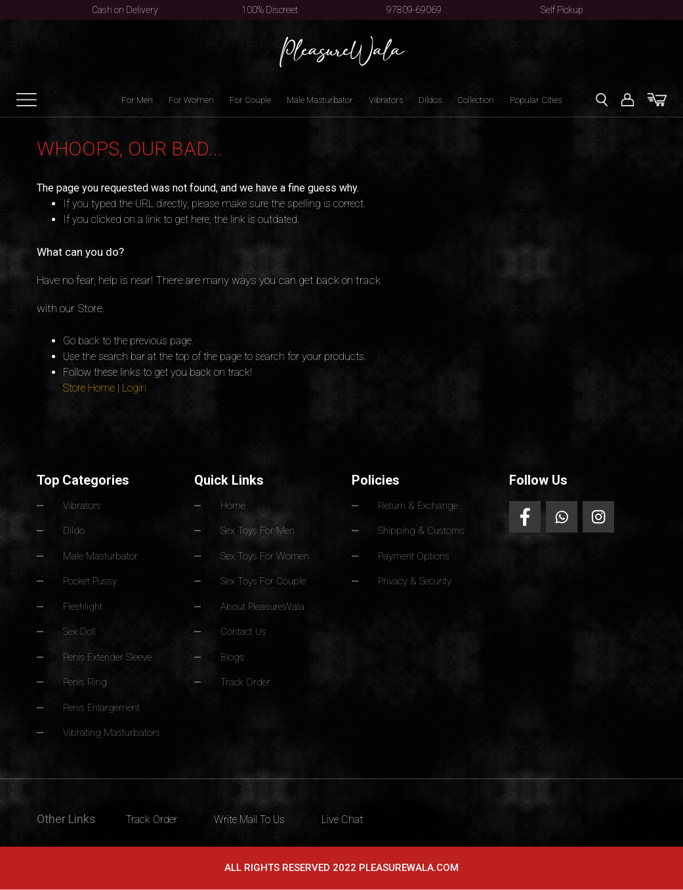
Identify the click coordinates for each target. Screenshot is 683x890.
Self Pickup (562, 10)
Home (232, 506)
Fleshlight (82, 607)
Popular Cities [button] (536, 100)
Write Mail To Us (249, 819)
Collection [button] (475, 100)
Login (134, 388)
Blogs (232, 657)
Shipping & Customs (421, 530)
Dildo (74, 530)
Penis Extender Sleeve (107, 657)
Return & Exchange (418, 506)
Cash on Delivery (125, 10)
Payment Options (413, 556)
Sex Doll (79, 631)
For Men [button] (137, 100)
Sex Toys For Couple (263, 581)
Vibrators (386, 100)
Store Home (89, 388)
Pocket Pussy (90, 581)
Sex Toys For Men (257, 530)
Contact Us (243, 631)
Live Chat (342, 819)
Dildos (430, 100)
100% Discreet (269, 10)
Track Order (245, 682)
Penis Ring (85, 682)
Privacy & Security (414, 581)
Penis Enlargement (101, 708)
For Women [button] (191, 100)
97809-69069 (414, 10)
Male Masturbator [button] (320, 100)
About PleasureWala (262, 607)
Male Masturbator (100, 556)
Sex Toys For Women (264, 556)
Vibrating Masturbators (111, 732)
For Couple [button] (250, 100)
